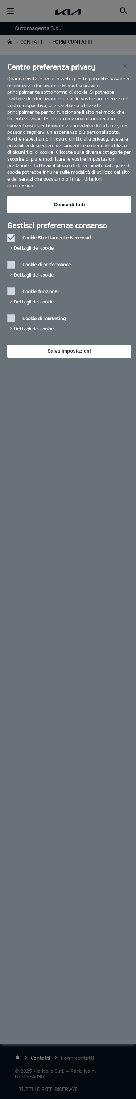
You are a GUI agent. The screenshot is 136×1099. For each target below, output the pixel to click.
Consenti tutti (69, 204)
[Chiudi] (125, 66)
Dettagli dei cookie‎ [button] (34, 248)
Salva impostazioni (69, 351)
